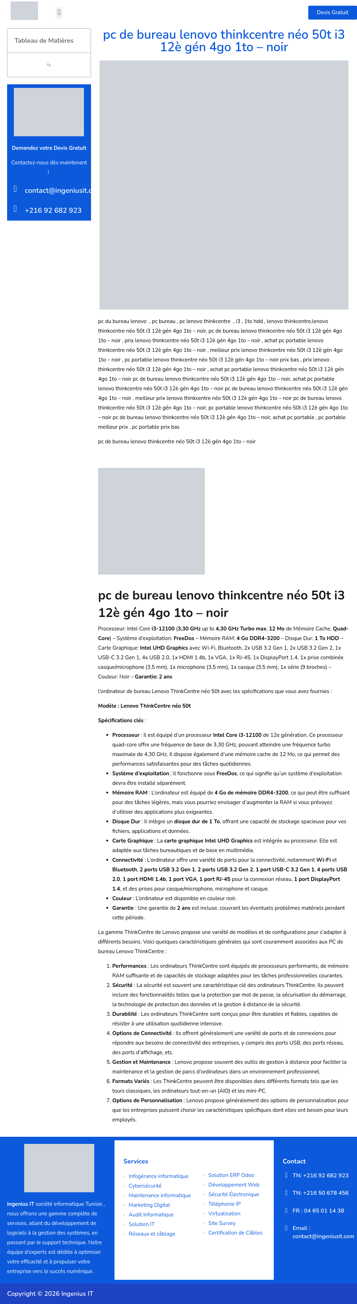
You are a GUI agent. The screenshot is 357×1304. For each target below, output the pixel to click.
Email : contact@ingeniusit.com (323, 1232)
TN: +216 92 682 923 (321, 1175)
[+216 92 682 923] (15, 208)
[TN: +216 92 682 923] (286, 1175)
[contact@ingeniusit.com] (15, 188)
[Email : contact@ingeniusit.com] (286, 1227)
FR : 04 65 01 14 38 (318, 1211)
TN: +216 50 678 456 (321, 1193)
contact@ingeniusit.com (63, 190)
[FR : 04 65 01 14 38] (286, 1210)
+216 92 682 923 (53, 210)
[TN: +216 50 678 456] (286, 1192)
